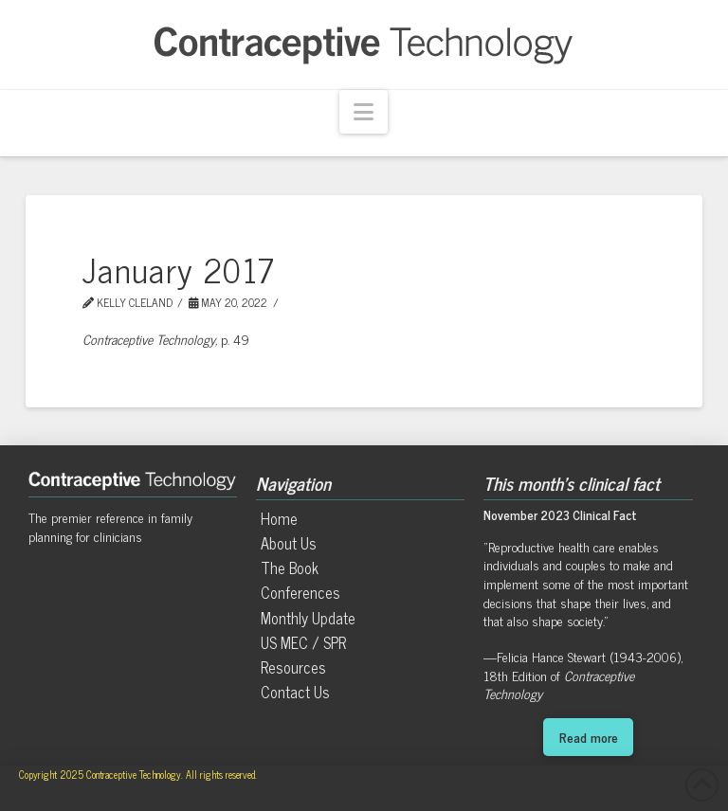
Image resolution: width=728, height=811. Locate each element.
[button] (363, 112)
